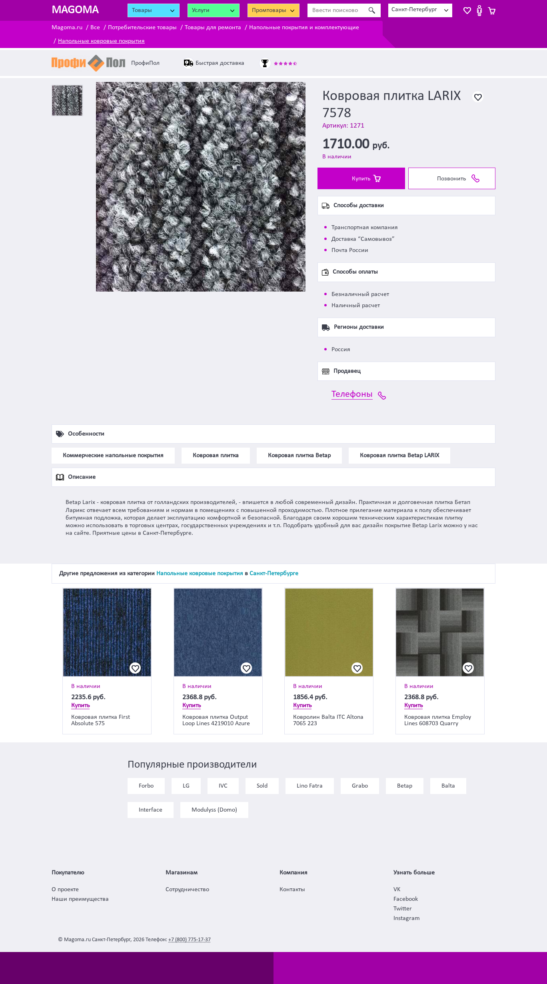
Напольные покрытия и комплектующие (304, 27)
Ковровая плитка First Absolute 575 (100, 720)
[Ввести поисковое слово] (335, 10)
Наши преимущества (80, 899)
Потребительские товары (142, 27)
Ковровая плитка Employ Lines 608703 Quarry (437, 720)
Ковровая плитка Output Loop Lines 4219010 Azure (216, 720)
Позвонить (451, 179)
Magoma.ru (67, 27)
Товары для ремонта (213, 27)
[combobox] (420, 10)
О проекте (65, 889)
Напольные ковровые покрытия (101, 41)
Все (95, 27)
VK (396, 889)
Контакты (292, 889)
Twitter (402, 909)
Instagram (406, 918)
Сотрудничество (187, 889)
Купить (361, 179)
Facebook (405, 899)
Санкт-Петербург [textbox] (414, 9)
